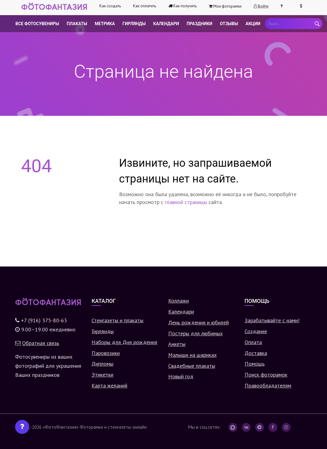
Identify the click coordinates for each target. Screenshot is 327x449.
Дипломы (102, 363)
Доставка (256, 353)
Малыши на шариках (192, 354)
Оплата (253, 342)
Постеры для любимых (195, 333)
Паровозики (106, 353)
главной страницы (186, 202)
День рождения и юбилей (198, 322)
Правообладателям (268, 385)
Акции (252, 23)
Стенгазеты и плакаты (117, 320)
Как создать (110, 5)
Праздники (199, 23)
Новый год (180, 376)
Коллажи (178, 300)
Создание (256, 331)
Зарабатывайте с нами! (272, 320)
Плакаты (77, 23)
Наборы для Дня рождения (124, 342)
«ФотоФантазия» (60, 427)
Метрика (105, 23)
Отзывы (229, 23)
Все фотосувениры (37, 23)
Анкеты (176, 343)
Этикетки (102, 374)
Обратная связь (40, 343)
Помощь (255, 363)
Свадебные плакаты (191, 365)
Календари (166, 23)
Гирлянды (134, 23)
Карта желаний (109, 385)
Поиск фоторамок (266, 374)
